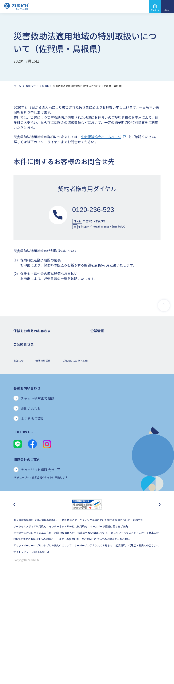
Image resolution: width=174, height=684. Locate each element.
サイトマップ (21, 657)
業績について (98, 358)
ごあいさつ (96, 351)
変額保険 (18, 377)
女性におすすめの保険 (26, 383)
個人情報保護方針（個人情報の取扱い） (36, 625)
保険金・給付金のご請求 (27, 430)
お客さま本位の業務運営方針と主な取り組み (115, 389)
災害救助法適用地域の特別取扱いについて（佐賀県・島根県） (88, 86)
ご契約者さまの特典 (24, 402)
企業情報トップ (99, 339)
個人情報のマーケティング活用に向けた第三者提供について (96, 625)
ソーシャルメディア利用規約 (29, 631)
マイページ (155, 10)
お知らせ (30, 86)
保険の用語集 (43, 466)
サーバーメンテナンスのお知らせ (93, 650)
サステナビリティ (100, 408)
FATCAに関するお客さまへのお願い (33, 644)
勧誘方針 (138, 625)
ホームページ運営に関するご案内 (109, 631)
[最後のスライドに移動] (14, 610)
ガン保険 (18, 351)
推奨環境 (120, 650)
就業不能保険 (21, 370)
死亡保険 (18, 345)
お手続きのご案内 (23, 437)
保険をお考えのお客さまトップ (31, 339)
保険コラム (19, 396)
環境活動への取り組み (103, 427)
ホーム (17, 86)
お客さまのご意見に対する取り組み (110, 396)
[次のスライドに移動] (160, 610)
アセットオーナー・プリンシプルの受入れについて (42, 650)
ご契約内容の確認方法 (26, 443)
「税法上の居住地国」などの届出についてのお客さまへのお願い (93, 644)
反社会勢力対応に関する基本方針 (32, 638)
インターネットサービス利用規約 (68, 631)
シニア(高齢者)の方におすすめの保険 (34, 389)
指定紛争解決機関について (93, 638)
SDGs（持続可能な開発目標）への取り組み (114, 415)
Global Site (40, 657)
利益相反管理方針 (64, 638)
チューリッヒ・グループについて (109, 383)
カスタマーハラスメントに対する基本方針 (135, 638)
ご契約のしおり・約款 (75, 466)
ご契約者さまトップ (24, 424)
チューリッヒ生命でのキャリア (108, 434)
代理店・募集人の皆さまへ (143, 650)
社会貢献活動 (98, 421)
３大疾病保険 (21, 364)
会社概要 (95, 345)
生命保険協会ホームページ (103, 136)
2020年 (44, 86)
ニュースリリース (100, 377)
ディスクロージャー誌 (102, 364)
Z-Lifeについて (21, 449)
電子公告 (95, 370)
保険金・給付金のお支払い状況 (108, 402)
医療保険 (18, 358)
